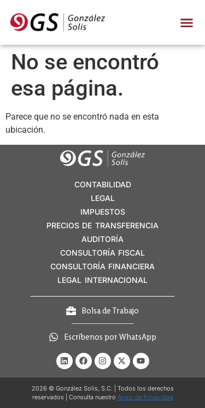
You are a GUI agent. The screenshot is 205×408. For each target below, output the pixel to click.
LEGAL (103, 198)
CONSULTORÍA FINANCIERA (102, 266)
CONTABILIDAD (102, 184)
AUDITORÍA (102, 239)
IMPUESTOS (102, 211)
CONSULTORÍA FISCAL (102, 252)
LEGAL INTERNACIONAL (102, 280)
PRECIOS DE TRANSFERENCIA (102, 225)
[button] (186, 22)
